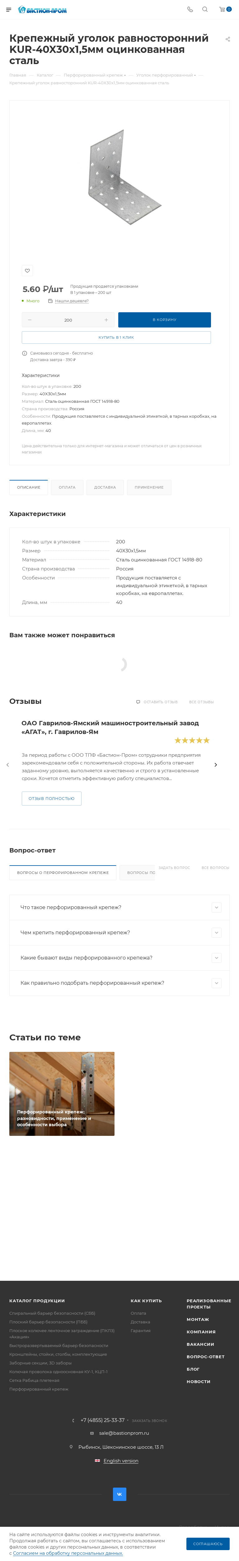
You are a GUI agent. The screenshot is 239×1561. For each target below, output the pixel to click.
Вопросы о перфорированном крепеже (63, 873)
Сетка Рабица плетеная (34, 1380)
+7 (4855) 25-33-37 (102, 1420)
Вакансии (200, 1344)
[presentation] (8, 765)
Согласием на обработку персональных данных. (68, 1553)
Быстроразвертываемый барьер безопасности (58, 1345)
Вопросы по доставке (152, 873)
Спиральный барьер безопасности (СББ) (52, 1313)
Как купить (146, 1300)
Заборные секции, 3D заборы (40, 1362)
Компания (201, 1331)
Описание (28, 487)
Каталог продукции (37, 1300)
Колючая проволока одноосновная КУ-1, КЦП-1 (58, 1371)
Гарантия (141, 1330)
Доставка (105, 487)
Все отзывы (201, 702)
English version (121, 1461)
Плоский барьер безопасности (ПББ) (48, 1321)
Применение (149, 487)
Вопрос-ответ (206, 1356)
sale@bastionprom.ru (124, 1433)
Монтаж (198, 1319)
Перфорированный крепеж (38, 1389)
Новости (199, 1381)
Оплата (67, 487)
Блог (193, 1369)
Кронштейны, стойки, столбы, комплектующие (58, 1354)
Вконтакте (119, 1494)
